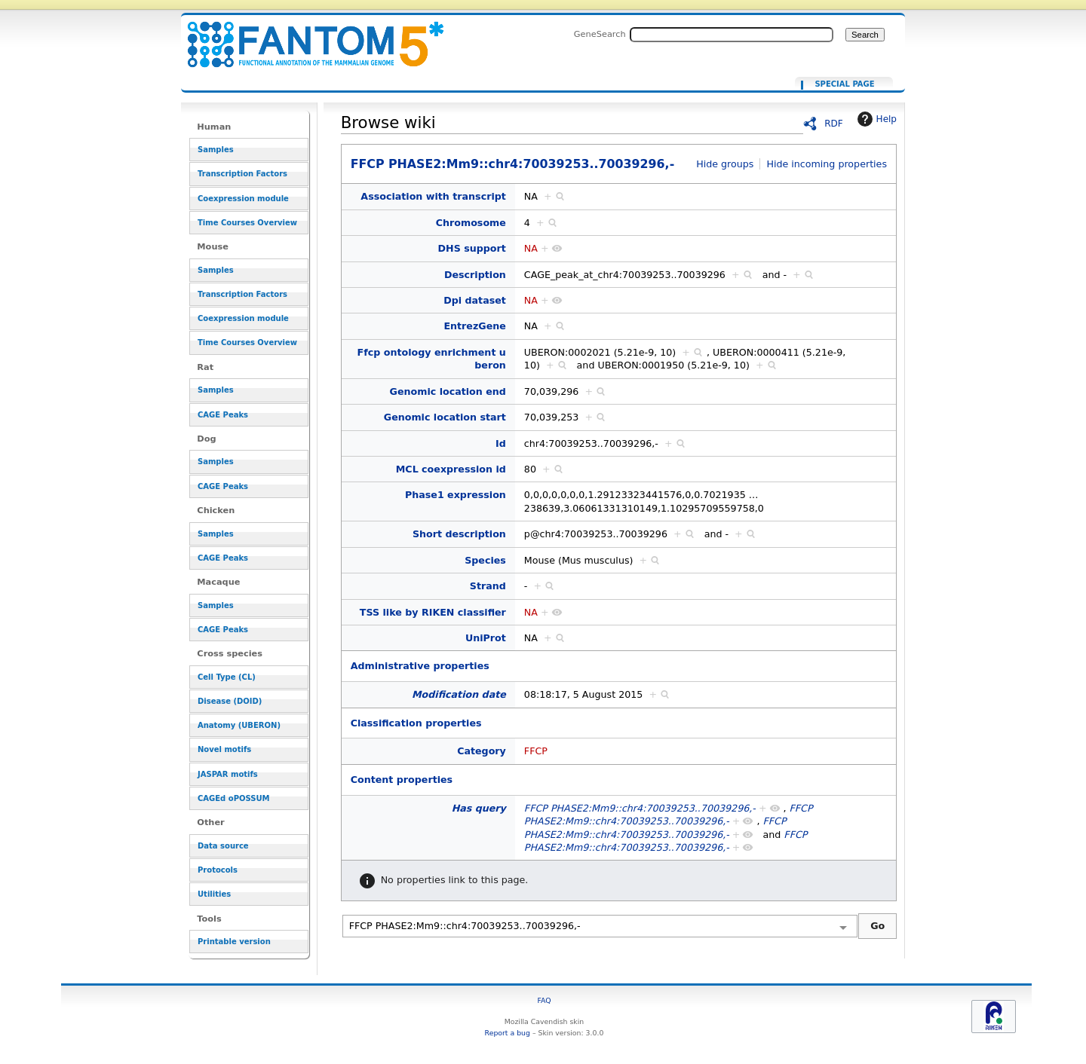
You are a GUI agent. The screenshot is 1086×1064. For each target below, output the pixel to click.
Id (500, 443)
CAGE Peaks (223, 415)
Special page (844, 84)
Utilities (214, 894)
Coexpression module (243, 198)
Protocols (218, 870)
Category (481, 751)
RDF (833, 123)
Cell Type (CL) (227, 677)
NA (531, 248)
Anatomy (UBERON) (239, 725)
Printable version (234, 941)
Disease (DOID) (230, 701)
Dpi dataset (474, 300)
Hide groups (724, 164)
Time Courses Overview (247, 223)
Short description (459, 534)
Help (875, 119)
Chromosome (471, 222)
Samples (216, 149)
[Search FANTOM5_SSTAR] (731, 34)
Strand (488, 586)
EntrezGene (474, 326)
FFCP (536, 751)
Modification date (459, 694)
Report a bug (507, 1033)
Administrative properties (420, 665)
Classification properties (416, 723)
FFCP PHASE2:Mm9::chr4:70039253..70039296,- (306, 36)
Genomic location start (445, 417)
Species (485, 560)
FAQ (544, 1000)
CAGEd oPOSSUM (233, 798)
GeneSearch (600, 34)
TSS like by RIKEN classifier (433, 612)
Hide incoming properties (826, 164)
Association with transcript (433, 196)
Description (475, 274)
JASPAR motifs (228, 774)
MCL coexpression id (451, 469)
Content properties (401, 779)
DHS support (472, 248)
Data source (223, 846)
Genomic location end (448, 391)
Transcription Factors (242, 174)
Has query (479, 808)
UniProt (485, 638)
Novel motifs (224, 749)
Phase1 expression (455, 494)
